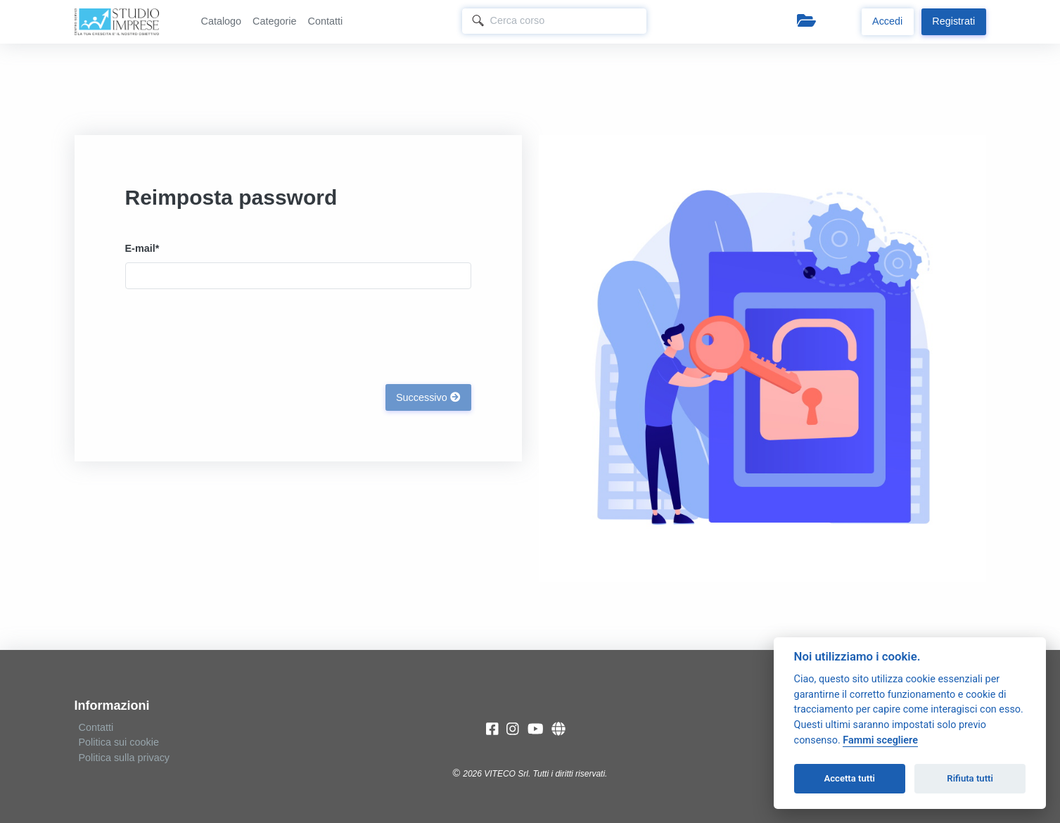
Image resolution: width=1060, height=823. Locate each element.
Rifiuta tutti (970, 778)
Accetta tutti (849, 778)
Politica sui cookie (119, 742)
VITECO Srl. (507, 774)
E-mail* (142, 248)
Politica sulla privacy (124, 757)
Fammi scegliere (880, 740)
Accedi (887, 21)
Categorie (274, 21)
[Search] (554, 21)
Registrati (953, 21)
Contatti (325, 21)
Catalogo (221, 21)
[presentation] (232, 333)
